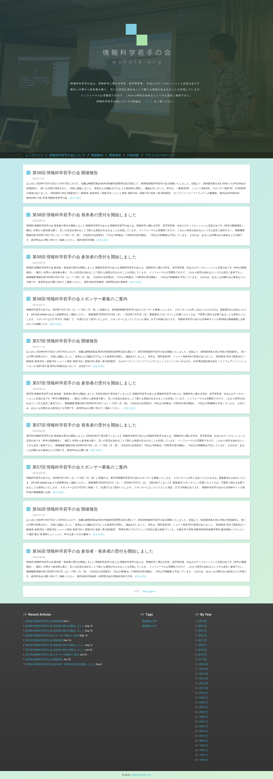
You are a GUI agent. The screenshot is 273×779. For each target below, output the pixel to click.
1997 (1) (203, 755)
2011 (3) (203, 688)
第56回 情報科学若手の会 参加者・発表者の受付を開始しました (93, 551)
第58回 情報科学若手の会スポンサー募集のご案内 (79, 299)
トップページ (34, 155)
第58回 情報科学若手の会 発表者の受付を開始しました (84, 215)
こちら (149, 101)
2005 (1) (203, 716)
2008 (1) (203, 702)
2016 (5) (203, 664)
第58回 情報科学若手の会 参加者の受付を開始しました (84, 257)
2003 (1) (203, 726)
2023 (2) (202, 630)
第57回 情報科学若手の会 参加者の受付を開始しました (84, 383)
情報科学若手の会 (141, 775)
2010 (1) (203, 693)
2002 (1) (203, 731)
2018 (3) (202, 654)
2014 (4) (203, 673)
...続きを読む (75, 197)
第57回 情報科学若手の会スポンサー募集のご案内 (79, 467)
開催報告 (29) (149, 621)
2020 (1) (202, 645)
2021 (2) (202, 640)
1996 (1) (203, 759)
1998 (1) (203, 750)
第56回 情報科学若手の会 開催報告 (65, 509)
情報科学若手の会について (67, 155)
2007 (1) (203, 707)
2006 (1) (203, 712)
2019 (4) (202, 649)
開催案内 (97, 155)
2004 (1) (203, 721)
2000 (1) (203, 740)
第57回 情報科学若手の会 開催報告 (65, 341)
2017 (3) (202, 659)
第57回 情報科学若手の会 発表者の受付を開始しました (84, 425)
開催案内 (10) (149, 626)
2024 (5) (202, 626)
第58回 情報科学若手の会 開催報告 (65, 173)
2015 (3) (203, 669)
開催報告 (115, 155)
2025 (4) (202, 621)
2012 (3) (203, 683)
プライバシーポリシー (160, 155)
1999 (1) (203, 745)
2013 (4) (203, 678)
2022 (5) (202, 635)
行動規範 (133, 155)
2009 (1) (203, 697)
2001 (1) (203, 736)
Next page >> (150, 591)
